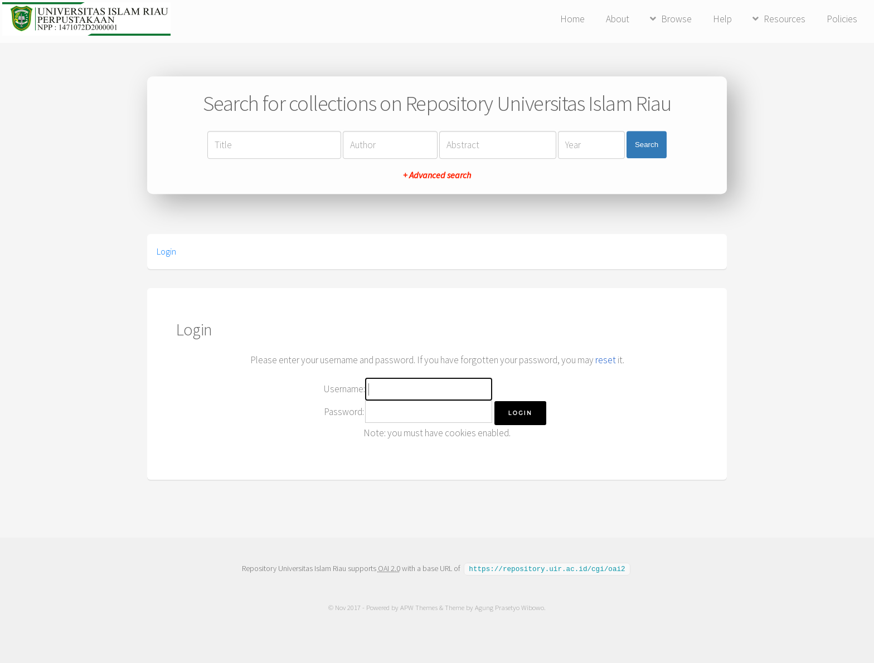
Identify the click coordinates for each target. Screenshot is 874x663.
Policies (842, 19)
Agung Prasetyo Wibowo (509, 607)
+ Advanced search (437, 175)
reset (605, 360)
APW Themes (419, 607)
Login (166, 251)
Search (646, 144)
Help (722, 19)
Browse (676, 19)
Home (572, 19)
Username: (344, 389)
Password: (344, 412)
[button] (520, 413)
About (617, 19)
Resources (784, 19)
